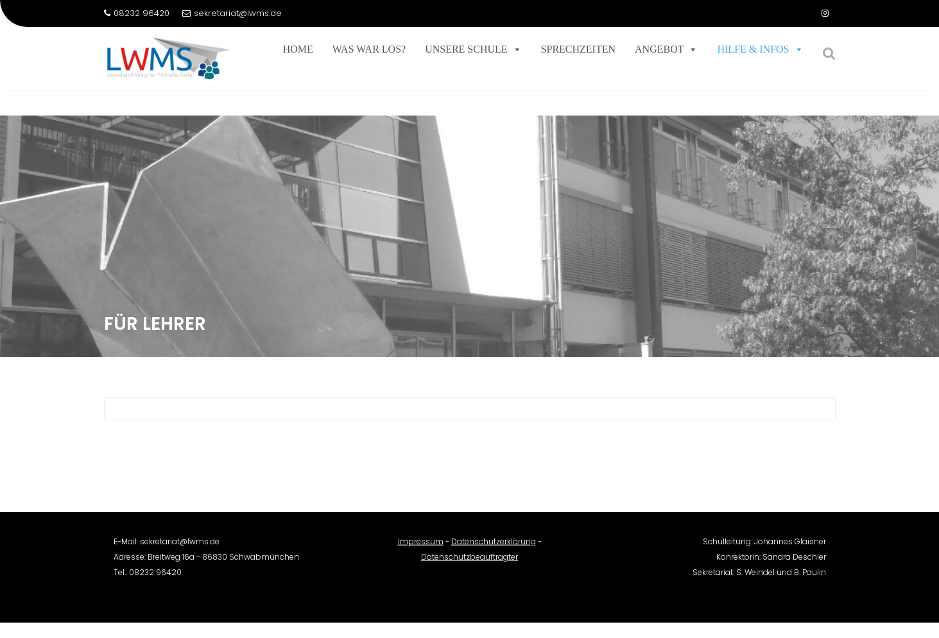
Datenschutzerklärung (493, 547)
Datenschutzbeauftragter (469, 562)
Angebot (666, 49)
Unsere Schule (473, 49)
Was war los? (369, 49)
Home (298, 49)
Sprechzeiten (578, 49)
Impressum (421, 547)
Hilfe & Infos (760, 49)
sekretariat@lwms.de (232, 13)
